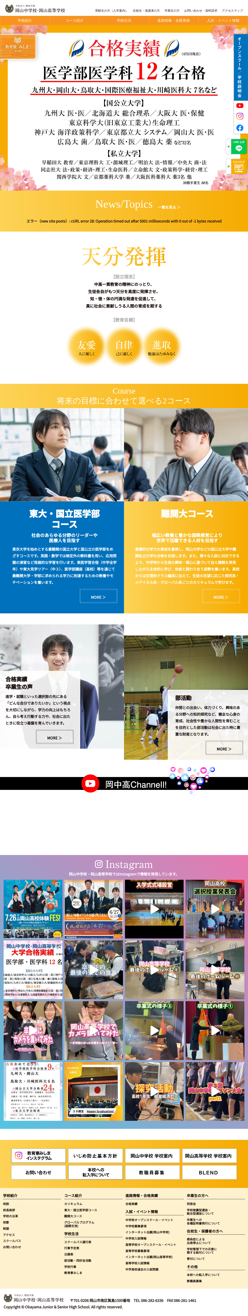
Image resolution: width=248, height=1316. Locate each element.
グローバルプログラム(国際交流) (79, 1224)
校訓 (6, 1204)
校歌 (6, 1222)
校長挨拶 (9, 1210)
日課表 (68, 1254)
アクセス (9, 1235)
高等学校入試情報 (137, 1263)
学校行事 (70, 1267)
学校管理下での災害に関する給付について (202, 1250)
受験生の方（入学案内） (111, 10)
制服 (6, 1228)
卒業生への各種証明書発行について (203, 1221)
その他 (192, 1267)
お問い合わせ (12, 1247)
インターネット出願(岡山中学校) (147, 1232)
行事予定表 (71, 1248)
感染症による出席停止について (199, 1240)
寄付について (196, 1259)
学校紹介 (10, 1195)
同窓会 (191, 1204)
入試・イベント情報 (141, 1211)
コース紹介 (73, 1195)
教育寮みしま (73, 1273)
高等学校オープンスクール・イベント (150, 1244)
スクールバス (12, 1241)
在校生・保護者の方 (146, 10)
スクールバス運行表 (77, 1242)
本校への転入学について (203, 1275)
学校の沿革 (10, 1216)
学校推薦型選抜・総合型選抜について (200, 1211)
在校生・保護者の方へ (205, 1231)
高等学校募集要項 (137, 1251)
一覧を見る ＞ (169, 207)
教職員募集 (194, 1281)
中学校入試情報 (135, 1238)
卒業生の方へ (197, 1195)
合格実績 (131, 1204)
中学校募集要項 (135, 1226)
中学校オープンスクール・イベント (149, 1220)
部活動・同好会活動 (77, 1260)
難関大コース (73, 1216)
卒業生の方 (172, 10)
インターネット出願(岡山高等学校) (149, 1257)
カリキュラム (73, 1204)
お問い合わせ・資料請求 (200, 10)
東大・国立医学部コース (80, 1210)
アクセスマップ (232, 10)
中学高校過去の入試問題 (142, 1269)
